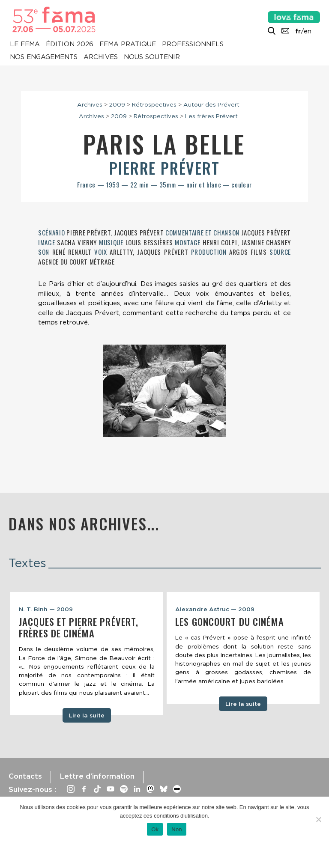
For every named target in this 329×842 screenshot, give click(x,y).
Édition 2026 (69, 44)
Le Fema (25, 44)
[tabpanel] (87, 654)
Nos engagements (44, 57)
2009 (117, 104)
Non (176, 829)
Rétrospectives (154, 104)
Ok (155, 829)
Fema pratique (127, 44)
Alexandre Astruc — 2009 (214, 609)
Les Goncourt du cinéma (229, 621)
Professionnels (193, 44)
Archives (101, 57)
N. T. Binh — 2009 (46, 609)
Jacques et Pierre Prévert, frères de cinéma (78, 627)
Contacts (25, 776)
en (307, 31)
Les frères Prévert (211, 116)
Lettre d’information (97, 776)
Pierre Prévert (164, 167)
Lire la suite (87, 715)
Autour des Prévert (211, 104)
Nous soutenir (152, 57)
